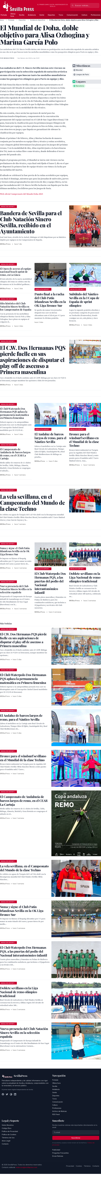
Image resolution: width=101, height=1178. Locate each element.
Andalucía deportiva (37, 20)
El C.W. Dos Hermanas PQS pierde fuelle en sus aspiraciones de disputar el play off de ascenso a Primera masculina (23, 640)
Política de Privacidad (10, 1131)
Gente (41, 15)
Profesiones (56, 1108)
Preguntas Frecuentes (60, 1153)
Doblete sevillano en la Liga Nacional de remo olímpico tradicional (84, 577)
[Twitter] (7, 1094)
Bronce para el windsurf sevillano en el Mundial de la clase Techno (84, 440)
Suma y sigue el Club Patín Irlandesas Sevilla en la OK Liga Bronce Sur (15, 551)
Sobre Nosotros (8, 1125)
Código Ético (6, 1128)
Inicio (2, 20)
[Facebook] (3, 1094)
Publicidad (56, 1150)
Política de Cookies (9, 1134)
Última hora (12, 15)
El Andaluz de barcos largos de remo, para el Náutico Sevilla (50, 438)
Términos (87, 1166)
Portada (11, 20)
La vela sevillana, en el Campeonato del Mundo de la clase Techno (24, 868)
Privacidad (70, 1166)
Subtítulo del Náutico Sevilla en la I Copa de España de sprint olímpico (84, 300)
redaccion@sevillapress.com (26, 1167)
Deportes (51, 15)
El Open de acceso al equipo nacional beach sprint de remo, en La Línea (15, 271)
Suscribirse (75, 1138)
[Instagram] (11, 1094)
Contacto (5, 1144)
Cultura (84, 15)
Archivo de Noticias (59, 1111)
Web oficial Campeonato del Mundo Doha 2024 (21, 194)
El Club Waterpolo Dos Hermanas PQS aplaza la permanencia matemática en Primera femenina (14, 413)
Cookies (79, 1166)
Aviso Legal (6, 1141)
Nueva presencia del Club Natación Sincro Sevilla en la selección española (16, 589)
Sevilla (21, 15)
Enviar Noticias (57, 1156)
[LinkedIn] (15, 1094)
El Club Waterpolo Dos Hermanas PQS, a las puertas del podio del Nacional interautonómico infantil (50, 583)
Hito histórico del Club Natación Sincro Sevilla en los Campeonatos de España (15, 306)
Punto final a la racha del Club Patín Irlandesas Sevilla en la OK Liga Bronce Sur (50, 300)
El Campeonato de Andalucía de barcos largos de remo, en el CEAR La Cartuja (15, 454)
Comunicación (72, 15)
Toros (61, 15)
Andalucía (32, 15)
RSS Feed (56, 1114)
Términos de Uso (8, 1138)
